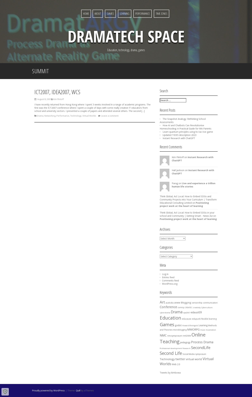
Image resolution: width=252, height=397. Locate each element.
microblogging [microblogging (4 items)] (180, 329)
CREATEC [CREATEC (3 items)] (188, 307)
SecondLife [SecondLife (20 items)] (200, 347)
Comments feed (170, 280)
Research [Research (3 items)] (186, 348)
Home (86, 13)
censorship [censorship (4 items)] (197, 302)
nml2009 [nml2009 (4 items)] (187, 335)
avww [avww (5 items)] (177, 302)
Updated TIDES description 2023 (179, 135)
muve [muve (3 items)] (202, 330)
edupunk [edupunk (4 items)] (196, 318)
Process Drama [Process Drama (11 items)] (202, 342)
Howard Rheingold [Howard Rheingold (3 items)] (190, 325)
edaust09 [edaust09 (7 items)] (196, 312)
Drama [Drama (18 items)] (177, 311)
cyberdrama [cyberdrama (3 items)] (165, 313)
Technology (75, 116)
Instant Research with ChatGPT (179, 138)
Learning (124, 13)
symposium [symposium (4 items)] (200, 354)
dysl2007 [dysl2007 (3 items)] (186, 313)
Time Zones (161, 13)
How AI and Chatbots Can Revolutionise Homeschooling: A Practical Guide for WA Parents (185, 127)
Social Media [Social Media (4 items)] (189, 354)
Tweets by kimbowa (170, 372)
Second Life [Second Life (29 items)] (171, 353)
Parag (175, 183)
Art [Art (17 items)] (162, 302)
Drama (40, 116)
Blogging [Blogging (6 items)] (186, 302)
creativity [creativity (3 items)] (197, 307)
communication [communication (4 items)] (210, 302)
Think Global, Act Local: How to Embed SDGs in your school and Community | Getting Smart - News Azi (187, 214)
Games (110, 13)
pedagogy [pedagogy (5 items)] (185, 342)
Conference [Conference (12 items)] (168, 307)
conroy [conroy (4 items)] (181, 307)
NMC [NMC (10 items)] (163, 335)
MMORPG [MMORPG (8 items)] (193, 329)
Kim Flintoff (58, 100)
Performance (142, 13)
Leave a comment (109, 116)
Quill (78, 390)
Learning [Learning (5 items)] (202, 325)
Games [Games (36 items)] (167, 324)
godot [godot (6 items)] (178, 325)
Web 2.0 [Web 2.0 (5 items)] (176, 364)
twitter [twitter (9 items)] (180, 359)
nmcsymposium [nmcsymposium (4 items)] (174, 335)
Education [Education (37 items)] (170, 318)
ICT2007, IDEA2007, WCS (57, 93)
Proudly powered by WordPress (48, 390)
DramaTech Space (126, 36)
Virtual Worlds (89, 116)
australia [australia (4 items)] (170, 302)
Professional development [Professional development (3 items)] (171, 348)
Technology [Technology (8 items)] (167, 359)
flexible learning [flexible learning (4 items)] (209, 318)
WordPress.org (169, 283)
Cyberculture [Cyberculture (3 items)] (206, 307)
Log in (165, 274)
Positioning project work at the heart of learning (184, 204)
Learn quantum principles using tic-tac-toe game (188, 131)
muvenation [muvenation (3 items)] (211, 330)
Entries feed (168, 277)
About (97, 13)
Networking (49, 116)
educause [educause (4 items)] (186, 318)
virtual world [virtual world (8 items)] (194, 359)
